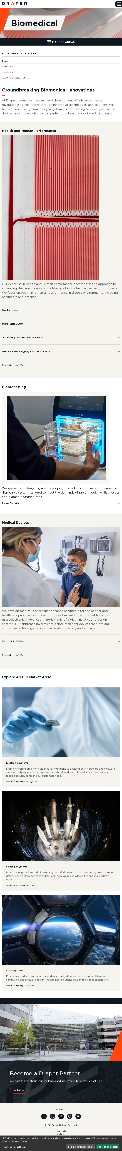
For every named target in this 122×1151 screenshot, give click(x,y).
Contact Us (18, 1090)
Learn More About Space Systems (20, 986)
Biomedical (6, 72)
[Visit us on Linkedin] (44, 1116)
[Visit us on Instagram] (69, 1116)
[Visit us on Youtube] (78, 1116)
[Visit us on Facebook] (61, 1116)
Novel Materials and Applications (15, 78)
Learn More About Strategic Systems (21, 886)
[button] (118, 4)
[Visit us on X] (52, 1116)
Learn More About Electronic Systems (21, 782)
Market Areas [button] (61, 42)
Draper (55, 1125)
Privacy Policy (61, 1131)
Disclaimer (61, 1134)
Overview (6, 61)
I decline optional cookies (81, 1147)
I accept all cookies (107, 1147)
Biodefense (6, 67)
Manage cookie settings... (14, 1147)
